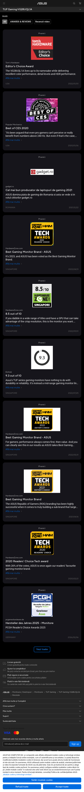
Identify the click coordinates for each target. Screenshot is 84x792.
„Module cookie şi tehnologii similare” (17, 774)
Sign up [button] (75, 744)
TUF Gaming (51, 692)
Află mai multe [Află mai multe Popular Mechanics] (14, 140)
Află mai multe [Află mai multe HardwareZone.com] (14, 263)
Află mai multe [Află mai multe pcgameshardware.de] (14, 631)
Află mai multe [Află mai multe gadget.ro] (14, 202)
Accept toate (62, 786)
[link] (42, 3)
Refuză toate (21, 786)
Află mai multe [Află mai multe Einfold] (14, 387)
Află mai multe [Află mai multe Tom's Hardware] (14, 78)
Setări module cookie (42, 780)
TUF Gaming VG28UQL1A (17, 9)
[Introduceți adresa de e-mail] (35, 744)
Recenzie (16, 695)
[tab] (4, 21)
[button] (4, 3)
